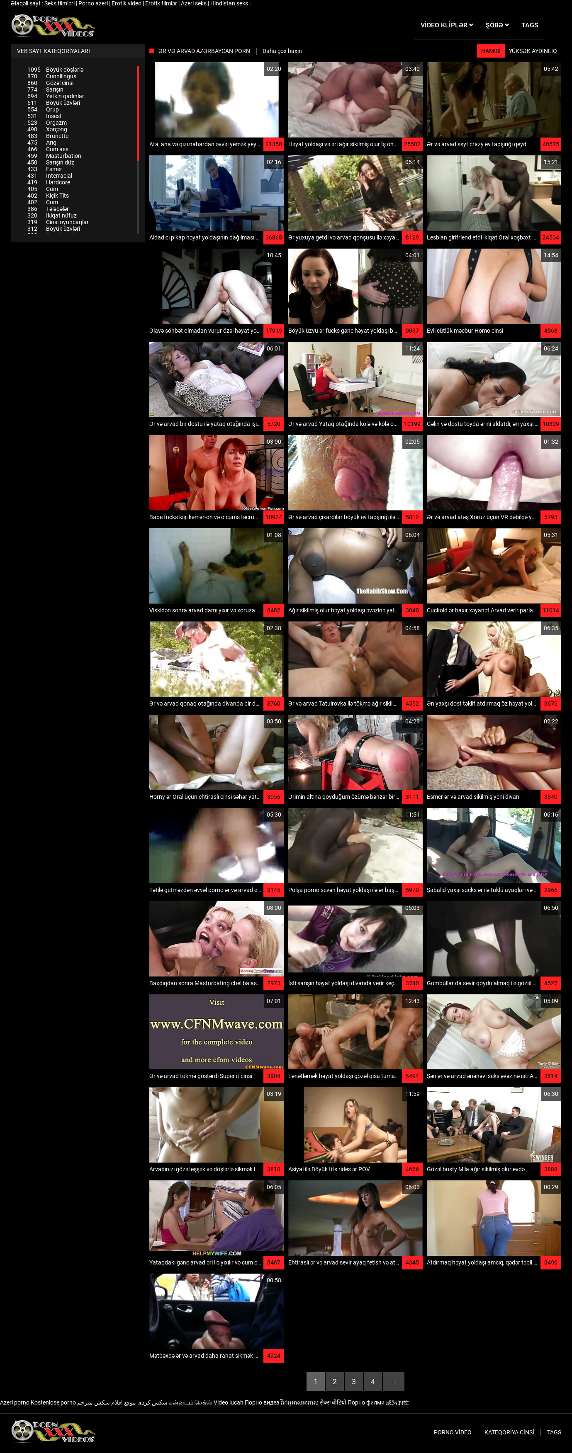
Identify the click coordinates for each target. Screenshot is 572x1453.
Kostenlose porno (53, 1402)
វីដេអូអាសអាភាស (300, 1402)
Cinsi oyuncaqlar (58, 222)
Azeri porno (14, 1402)
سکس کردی (152, 1402)
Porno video (453, 1432)
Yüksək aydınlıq (533, 51)
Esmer (44, 169)
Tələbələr (48, 208)
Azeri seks (194, 3)
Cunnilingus (51, 76)
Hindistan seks (229, 3)
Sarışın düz (50, 162)
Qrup (43, 109)
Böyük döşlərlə (55, 69)
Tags (554, 1432)
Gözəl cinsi (50, 83)
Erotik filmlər (161, 3)
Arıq (41, 142)
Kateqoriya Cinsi (509, 1432)
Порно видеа (262, 1402)
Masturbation (54, 155)
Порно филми (366, 1402)
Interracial (49, 175)
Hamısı (491, 51)
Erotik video (127, 3)
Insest (44, 116)
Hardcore (48, 182)
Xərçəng (47, 129)
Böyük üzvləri (53, 102)
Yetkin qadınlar (55, 96)
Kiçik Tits (48, 195)
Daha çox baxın (282, 51)
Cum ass (47, 149)
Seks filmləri (60, 3)
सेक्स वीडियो (333, 1402)
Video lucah (228, 1402)
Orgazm (47, 122)
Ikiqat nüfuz (52, 215)
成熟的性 (397, 1402)
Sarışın (45, 89)
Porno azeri (93, 3)
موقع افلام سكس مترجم (106, 1402)
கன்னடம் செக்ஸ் (190, 1402)
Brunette (47, 136)
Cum (42, 189)
